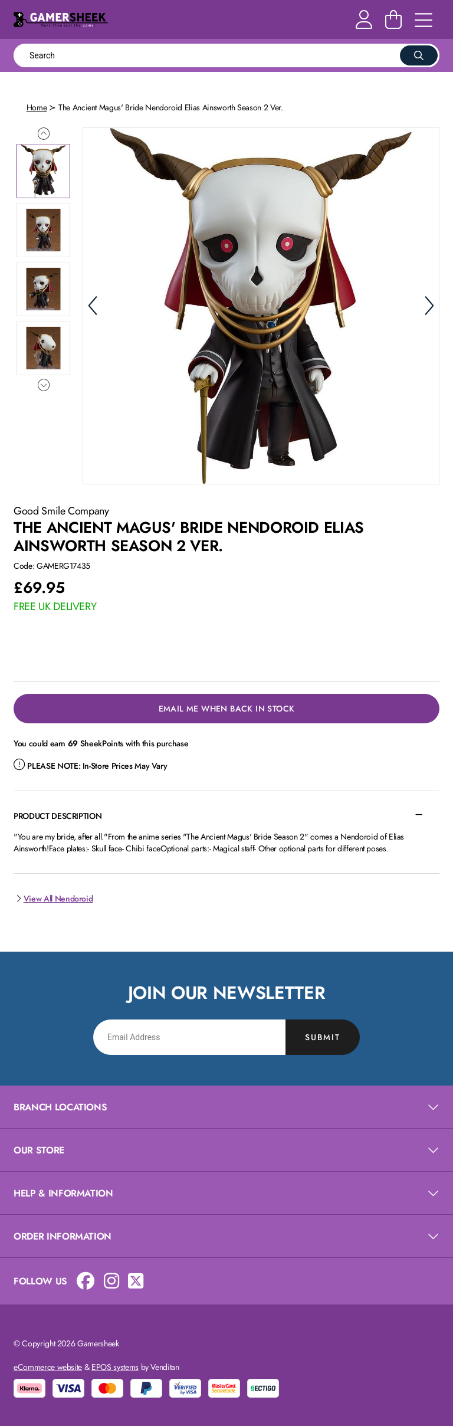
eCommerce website (48, 1367)
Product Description (57, 816)
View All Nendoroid (53, 898)
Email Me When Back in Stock (227, 708)
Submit (322, 1037)
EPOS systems (115, 1367)
